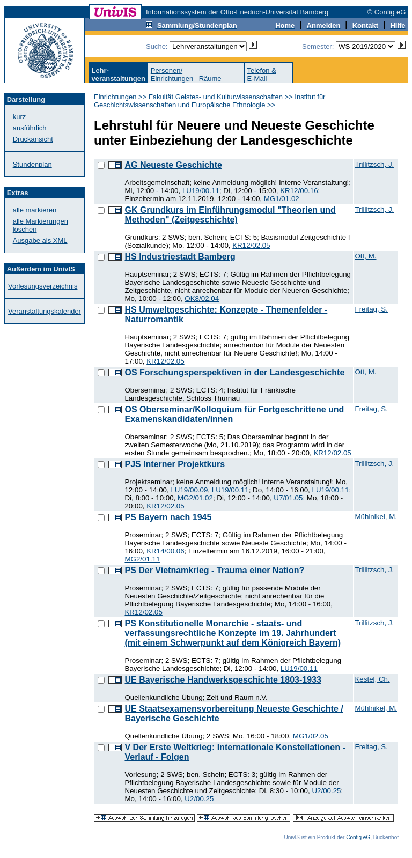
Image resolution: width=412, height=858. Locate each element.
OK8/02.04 (202, 298)
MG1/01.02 (281, 199)
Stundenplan (32, 164)
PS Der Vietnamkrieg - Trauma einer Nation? (214, 570)
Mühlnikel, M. (376, 517)
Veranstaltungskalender (44, 311)
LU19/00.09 (189, 490)
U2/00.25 (326, 791)
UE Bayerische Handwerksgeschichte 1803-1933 (222, 679)
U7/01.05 (288, 498)
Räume (210, 79)
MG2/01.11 (142, 559)
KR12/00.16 (299, 191)
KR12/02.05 (251, 245)
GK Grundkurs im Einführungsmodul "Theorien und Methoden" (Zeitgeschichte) (229, 214)
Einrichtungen (115, 97)
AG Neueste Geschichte (173, 164)
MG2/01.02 (195, 498)
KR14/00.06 (165, 551)
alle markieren (35, 210)
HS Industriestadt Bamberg (179, 256)
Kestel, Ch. (372, 679)
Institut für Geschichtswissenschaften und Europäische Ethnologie (209, 101)
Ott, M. (365, 256)
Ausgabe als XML (40, 240)
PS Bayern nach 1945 (167, 517)
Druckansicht (33, 139)
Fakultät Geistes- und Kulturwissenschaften (216, 97)
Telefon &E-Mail (261, 74)
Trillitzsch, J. (374, 164)
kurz (19, 117)
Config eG (358, 837)
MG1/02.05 (310, 736)
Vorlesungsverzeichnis (42, 286)
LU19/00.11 (200, 191)
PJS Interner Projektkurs (174, 464)
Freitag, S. (371, 309)
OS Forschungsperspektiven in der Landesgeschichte (234, 372)
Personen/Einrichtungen (172, 74)
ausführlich (30, 128)
